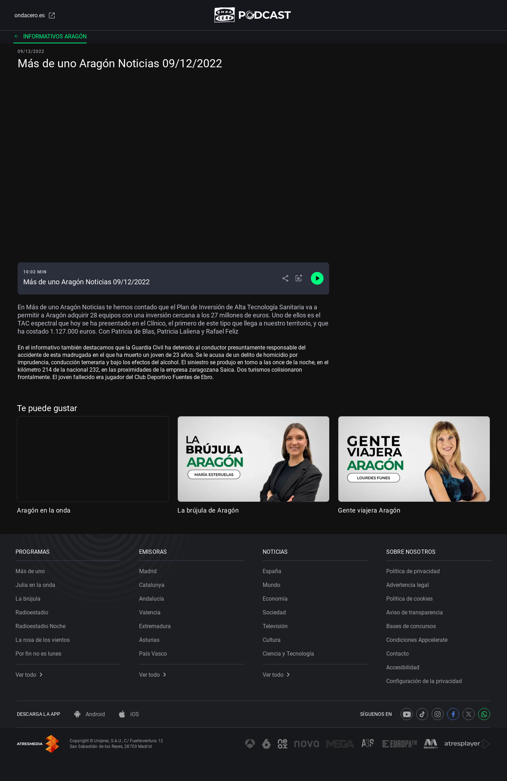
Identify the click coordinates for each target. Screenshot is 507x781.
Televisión (276, 624)
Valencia (151, 611)
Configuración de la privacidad (425, 679)
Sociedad (275, 611)
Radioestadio (33, 611)
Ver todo (30, 673)
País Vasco (154, 652)
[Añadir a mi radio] (299, 279)
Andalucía (152, 597)
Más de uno (31, 569)
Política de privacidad (414, 569)
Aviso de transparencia (416, 611)
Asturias (150, 638)
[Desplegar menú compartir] (285, 279)
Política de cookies (411, 597)
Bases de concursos (412, 624)
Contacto (399, 652)
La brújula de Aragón (208, 510)
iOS (129, 714)
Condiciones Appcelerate (418, 638)
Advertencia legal (409, 583)
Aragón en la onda (44, 510)
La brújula (29, 597)
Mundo (273, 583)
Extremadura (156, 624)
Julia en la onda (37, 583)
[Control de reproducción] (317, 279)
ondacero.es (34, 15)
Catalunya (153, 583)
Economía (276, 597)
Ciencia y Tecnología (289, 652)
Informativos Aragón (50, 36)
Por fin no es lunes (40, 652)
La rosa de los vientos (44, 638)
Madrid (149, 569)
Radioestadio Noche (42, 624)
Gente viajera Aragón (369, 510)
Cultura (273, 638)
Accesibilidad (404, 666)
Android (89, 714)
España (273, 569)
